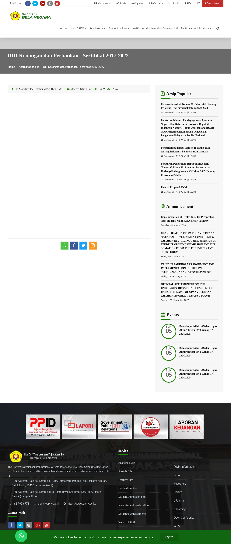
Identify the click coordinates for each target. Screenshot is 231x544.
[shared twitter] (83, 246)
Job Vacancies (156, 3)
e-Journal (179, 500)
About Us (67, 28)
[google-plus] (42, 3)
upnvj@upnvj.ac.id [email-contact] (48, 503)
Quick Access (213, 3)
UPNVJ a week (102, 3)
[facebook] (28, 3)
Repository (180, 483)
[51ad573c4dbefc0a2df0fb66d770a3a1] (151, 426)
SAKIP (81, 28)
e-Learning (180, 509)
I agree (169, 537)
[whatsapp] (64, 246)
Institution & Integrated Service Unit (155, 28)
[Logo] (30, 15)
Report (178, 475)
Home (11, 66)
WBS (177, 526)
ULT (197, 3)
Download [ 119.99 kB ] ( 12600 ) (180, 156)
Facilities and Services (196, 28)
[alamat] (60, 489)
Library (178, 492)
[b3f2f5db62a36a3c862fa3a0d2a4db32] (79, 426)
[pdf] (93, 246)
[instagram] (50, 3)
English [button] (15, 3)
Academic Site (126, 462)
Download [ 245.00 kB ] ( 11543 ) (180, 179)
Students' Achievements (132, 513)
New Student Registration (133, 505)
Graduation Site (127, 488)
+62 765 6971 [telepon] (20, 503)
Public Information (184, 466)
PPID (188, 3)
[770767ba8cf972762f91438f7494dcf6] (187, 426)
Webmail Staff (126, 522)
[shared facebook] (74, 246)
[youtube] (57, 3)
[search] (218, 28)
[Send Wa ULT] (21, 536)
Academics (97, 28)
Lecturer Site (125, 479)
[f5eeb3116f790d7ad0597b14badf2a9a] (115, 426)
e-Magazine (137, 3)
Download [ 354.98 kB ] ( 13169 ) (180, 112)
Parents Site (125, 471)
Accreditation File (29, 66)
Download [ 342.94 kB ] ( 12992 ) (180, 139)
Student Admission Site (131, 496)
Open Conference (184, 517)
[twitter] (35, 3)
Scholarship (174, 3)
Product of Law (118, 28)
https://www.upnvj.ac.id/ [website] (82, 503)
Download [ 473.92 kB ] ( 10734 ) (180, 191)
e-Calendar (121, 3)
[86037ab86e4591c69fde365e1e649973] (43, 426)
